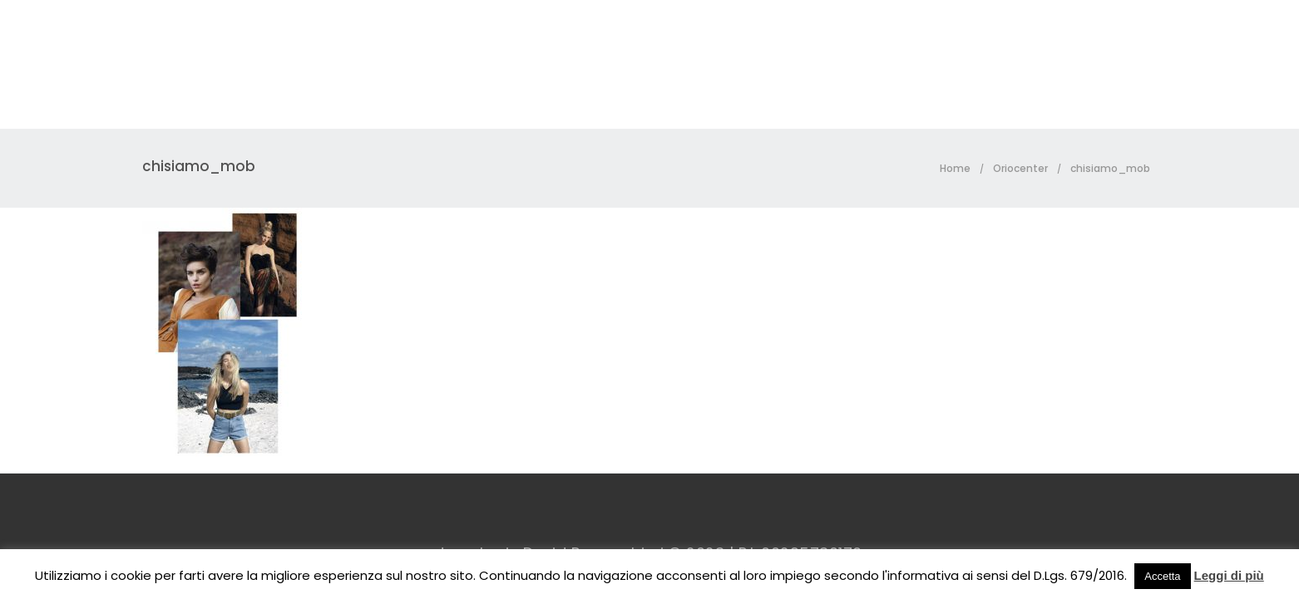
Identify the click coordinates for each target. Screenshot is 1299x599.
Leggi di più (1229, 575)
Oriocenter (1020, 168)
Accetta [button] (1162, 576)
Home (955, 168)
